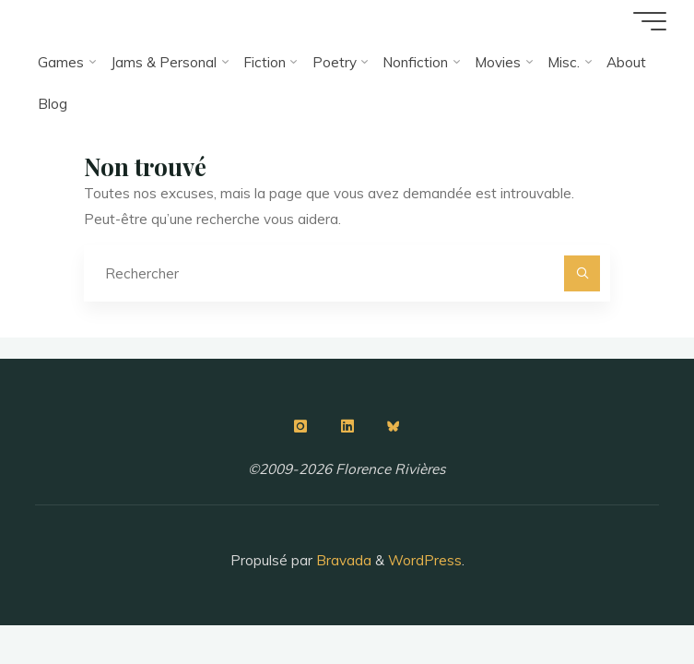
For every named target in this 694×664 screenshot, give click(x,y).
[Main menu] (649, 21)
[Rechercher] (582, 273)
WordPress (425, 560)
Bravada (341, 560)
